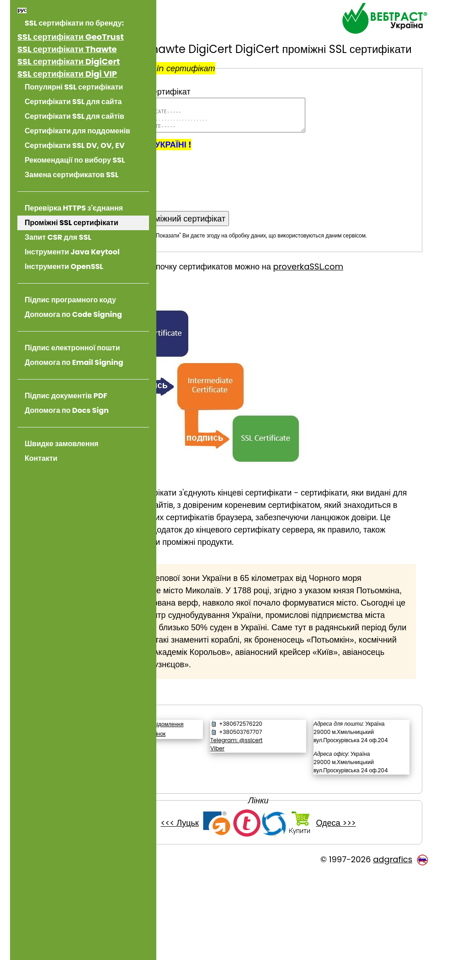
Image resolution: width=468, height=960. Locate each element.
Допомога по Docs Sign (67, 410)
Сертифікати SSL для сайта (73, 101)
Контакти (41, 458)
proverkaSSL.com (383, 291)
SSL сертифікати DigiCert (68, 61)
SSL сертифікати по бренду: (74, 23)
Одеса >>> (373, 909)
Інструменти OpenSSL (64, 266)
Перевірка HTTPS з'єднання (74, 208)
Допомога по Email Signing (74, 362)
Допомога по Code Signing (73, 314)
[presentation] (244, 197)
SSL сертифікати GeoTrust (70, 36)
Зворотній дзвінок (218, 803)
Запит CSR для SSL (58, 237)
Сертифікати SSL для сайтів (74, 116)
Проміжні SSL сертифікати (71, 222)
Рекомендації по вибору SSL (75, 160)
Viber (267, 810)
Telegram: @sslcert (286, 802)
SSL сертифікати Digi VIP (67, 73)
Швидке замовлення (61, 443)
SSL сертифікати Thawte (67, 49)
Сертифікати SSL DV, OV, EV (75, 145)
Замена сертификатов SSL (71, 174)
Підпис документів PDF (66, 395)
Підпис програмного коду (70, 300)
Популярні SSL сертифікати (74, 87)
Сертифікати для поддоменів (77, 131)
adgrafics (392, 945)
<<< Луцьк (217, 909)
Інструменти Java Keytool (72, 252)
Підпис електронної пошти (72, 348)
